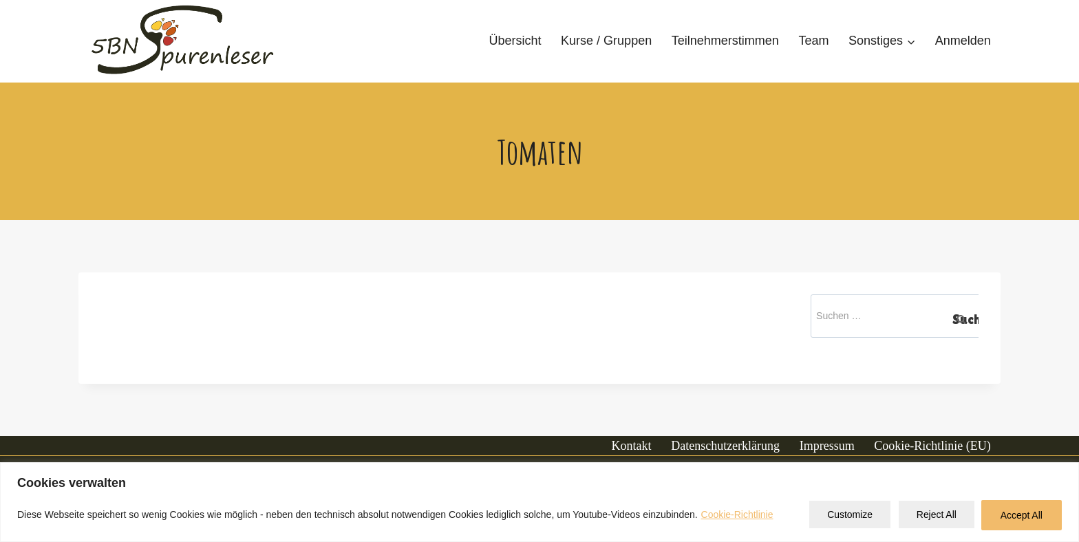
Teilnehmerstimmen (725, 40)
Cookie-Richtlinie (737, 515)
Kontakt (632, 446)
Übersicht (515, 40)
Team (813, 40)
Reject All (934, 515)
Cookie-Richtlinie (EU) (932, 446)
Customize (845, 515)
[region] (539, 502)
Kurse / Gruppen (606, 40)
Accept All (1021, 515)
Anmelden (963, 40)
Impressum (827, 446)
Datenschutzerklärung (725, 446)
